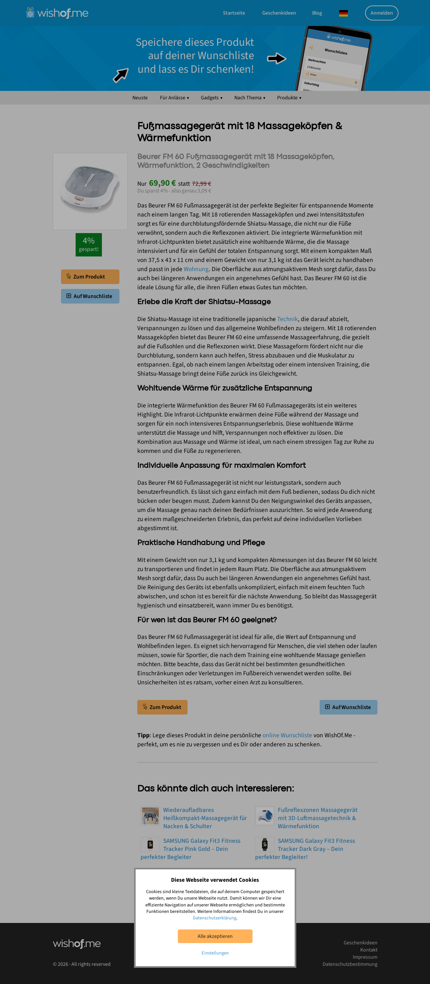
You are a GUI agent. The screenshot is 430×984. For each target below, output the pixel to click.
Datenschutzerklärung (214, 918)
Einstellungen (215, 953)
